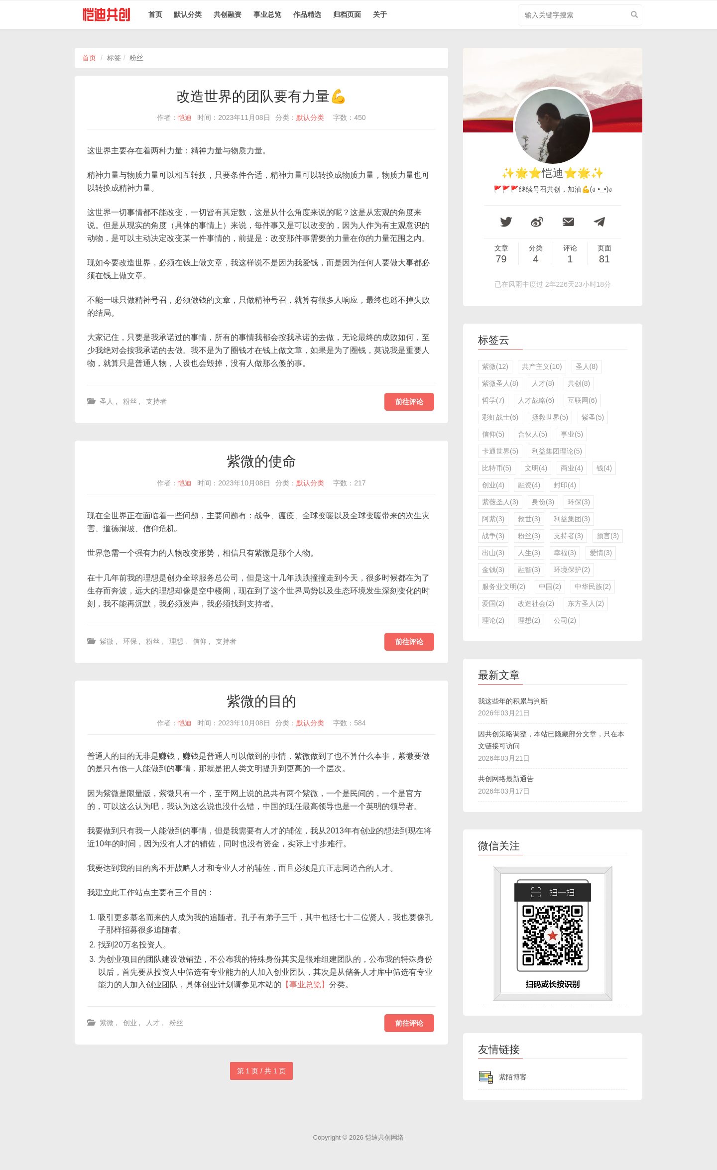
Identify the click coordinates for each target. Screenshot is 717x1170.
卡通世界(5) (500, 451)
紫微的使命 (261, 461)
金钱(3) (493, 570)
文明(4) (536, 468)
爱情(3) (601, 553)
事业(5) (572, 434)
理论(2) (493, 620)
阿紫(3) (493, 519)
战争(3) (493, 536)
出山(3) (493, 553)
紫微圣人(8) (500, 383)
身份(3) (543, 502)
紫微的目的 (261, 701)
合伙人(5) (532, 434)
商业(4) (572, 468)
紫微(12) (495, 366)
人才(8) (543, 383)
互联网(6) (582, 400)
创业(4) (493, 485)
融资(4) (529, 485)
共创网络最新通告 (506, 779)
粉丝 (130, 401)
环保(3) (579, 502)
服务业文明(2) (503, 586)
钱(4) (604, 468)
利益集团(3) (572, 519)
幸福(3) (565, 553)
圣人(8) (587, 366)
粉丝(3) (529, 536)
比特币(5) (496, 468)
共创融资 (227, 14)
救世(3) (529, 519)
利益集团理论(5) (557, 451)
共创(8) (579, 383)
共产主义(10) (542, 366)
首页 (155, 14)
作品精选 (307, 14)
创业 (130, 1023)
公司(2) (565, 620)
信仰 (200, 641)
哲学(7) (493, 400)
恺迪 (185, 117)
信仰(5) (493, 434)
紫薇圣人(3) (500, 502)
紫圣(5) (593, 417)
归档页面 (347, 14)
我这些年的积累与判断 (513, 701)
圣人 (107, 401)
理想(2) (529, 620)
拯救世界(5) (550, 417)
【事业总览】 (305, 984)
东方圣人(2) (586, 603)
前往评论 (409, 402)
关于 (380, 14)
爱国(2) (493, 603)
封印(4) (565, 485)
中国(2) (550, 586)
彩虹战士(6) (500, 417)
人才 (153, 1023)
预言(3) (608, 536)
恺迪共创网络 (384, 1137)
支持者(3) (568, 536)
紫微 (107, 641)
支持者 (156, 401)
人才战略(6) (536, 400)
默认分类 (188, 14)
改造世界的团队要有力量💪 (261, 96)
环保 (130, 641)
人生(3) (529, 553)
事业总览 (267, 14)
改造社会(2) (536, 603)
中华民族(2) (593, 586)
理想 (176, 641)
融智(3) (529, 570)
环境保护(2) (572, 570)
